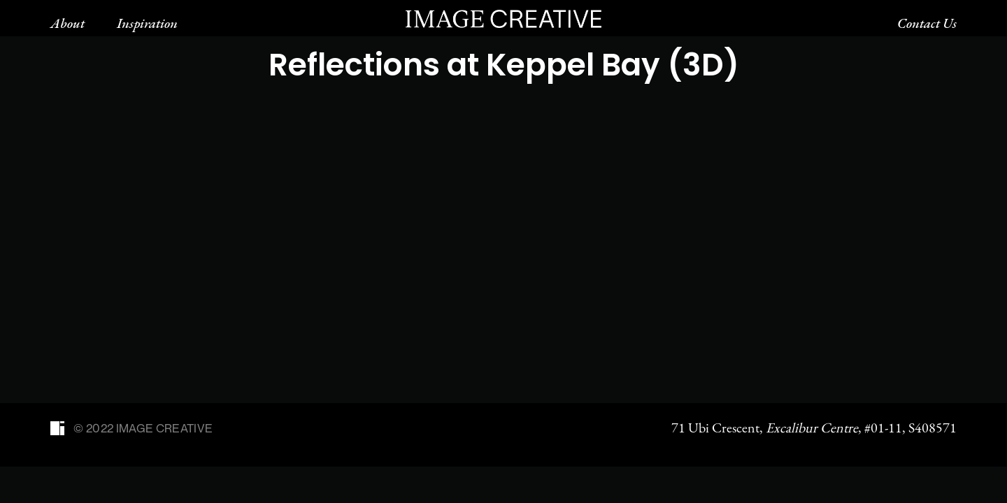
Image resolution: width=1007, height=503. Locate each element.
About (67, 23)
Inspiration (147, 23)
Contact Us (927, 23)
